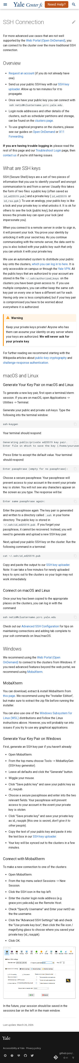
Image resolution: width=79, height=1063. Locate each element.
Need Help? (57, 4)
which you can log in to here (50, 264)
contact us (9, 155)
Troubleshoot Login (48, 150)
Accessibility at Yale (14, 1048)
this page (9, 696)
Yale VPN (64, 269)
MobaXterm (34, 672)
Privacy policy (33, 1048)
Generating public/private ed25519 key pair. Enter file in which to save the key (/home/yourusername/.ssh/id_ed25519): (41, 443)
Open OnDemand (44, 132)
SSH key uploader (57, 565)
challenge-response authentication (25, 362)
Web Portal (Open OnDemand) (45, 40)
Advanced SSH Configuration (40, 626)
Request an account (21, 73)
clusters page (44, 120)
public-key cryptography (51, 358)
